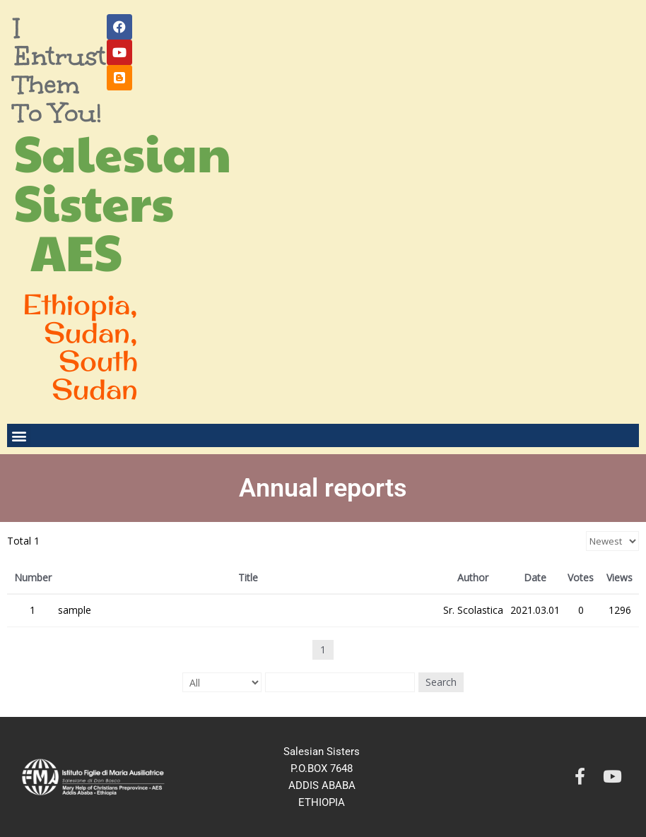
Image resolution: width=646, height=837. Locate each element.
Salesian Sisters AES (122, 201)
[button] (18, 435)
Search (441, 682)
